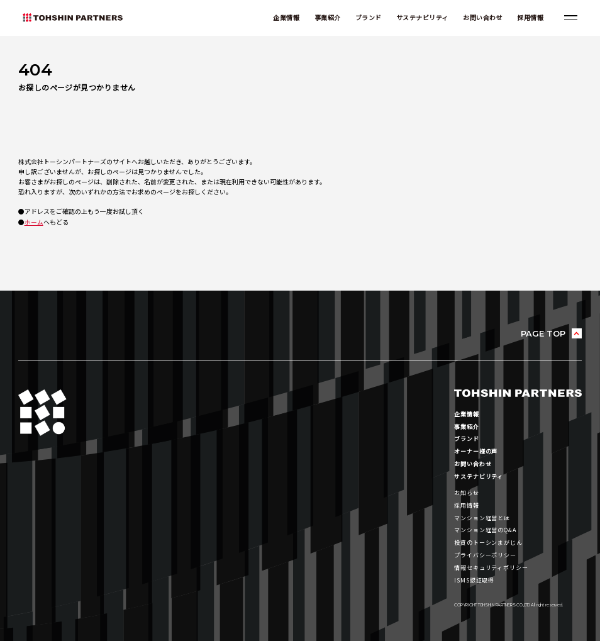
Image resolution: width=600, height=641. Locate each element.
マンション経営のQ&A (485, 527)
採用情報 (529, 18)
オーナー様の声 (476, 450)
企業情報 (285, 18)
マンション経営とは (482, 515)
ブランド (366, 18)
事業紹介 (326, 18)
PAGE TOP (542, 333)
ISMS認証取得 (475, 575)
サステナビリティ (421, 18)
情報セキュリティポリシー (491, 563)
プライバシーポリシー (485, 551)
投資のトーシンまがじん (488, 539)
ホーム (34, 221)
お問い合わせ (481, 18)
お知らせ (466, 490)
